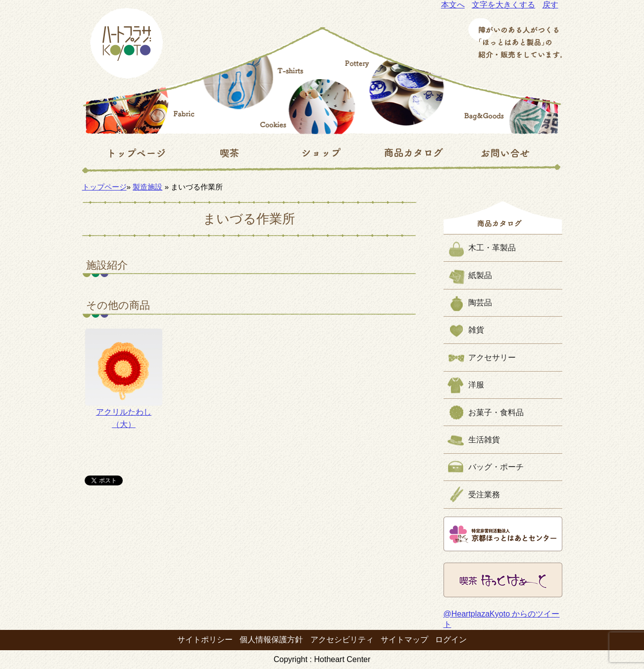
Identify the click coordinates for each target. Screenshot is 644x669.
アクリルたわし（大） (123, 379)
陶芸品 (480, 302)
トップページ (104, 187)
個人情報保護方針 (271, 639)
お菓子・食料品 (496, 412)
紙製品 (480, 275)
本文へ (453, 4)
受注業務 (484, 494)
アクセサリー (492, 357)
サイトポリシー (205, 639)
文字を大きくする (503, 4)
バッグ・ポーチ (496, 467)
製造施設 (147, 187)
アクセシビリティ (342, 639)
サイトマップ (404, 639)
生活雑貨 (484, 439)
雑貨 (476, 330)
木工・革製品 (492, 247)
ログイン (451, 639)
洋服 (476, 385)
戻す (550, 4)
